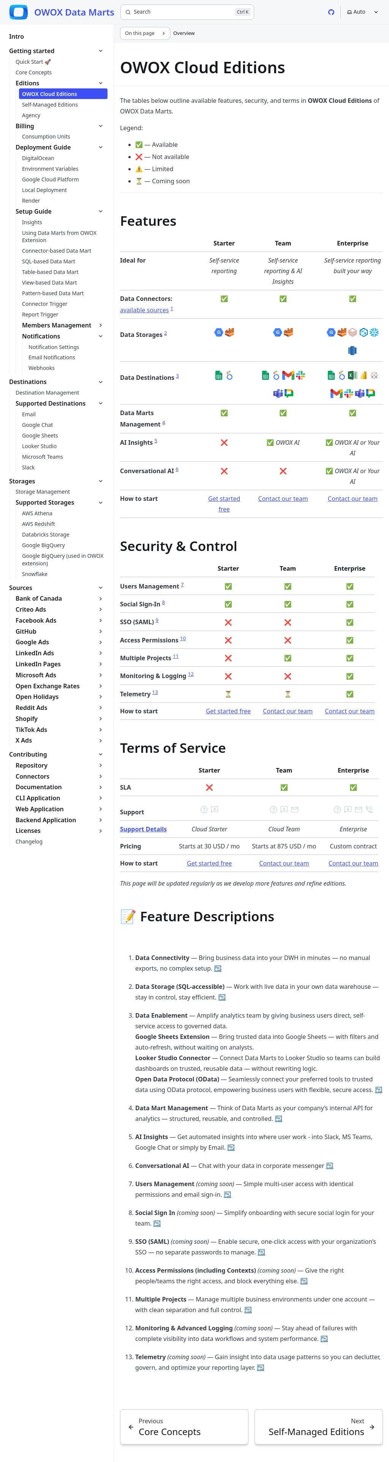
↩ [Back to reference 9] (261, 1252)
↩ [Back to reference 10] (304, 1281)
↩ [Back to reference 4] (278, 1118)
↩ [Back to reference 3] (379, 1090)
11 (176, 656)
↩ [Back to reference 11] (248, 1310)
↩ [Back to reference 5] (231, 1147)
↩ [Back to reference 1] (217, 968)
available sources (144, 310)
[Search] (187, 12)
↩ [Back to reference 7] (227, 1194)
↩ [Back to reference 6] (330, 1165)
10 (183, 638)
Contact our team (283, 498)
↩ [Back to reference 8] (157, 1223)
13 (155, 692)
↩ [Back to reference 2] (222, 997)
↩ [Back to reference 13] (260, 1367)
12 (191, 673)
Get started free (228, 711)
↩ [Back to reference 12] (324, 1339)
